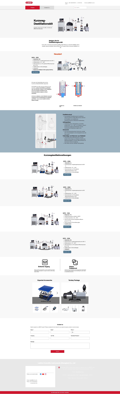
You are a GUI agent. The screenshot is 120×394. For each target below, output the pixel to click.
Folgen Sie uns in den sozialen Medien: (78, 378)
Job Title (52, 335)
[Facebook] (41, 374)
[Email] (60, 332)
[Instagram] (45, 374)
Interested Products (75, 335)
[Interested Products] (80, 338)
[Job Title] (60, 338)
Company (32, 335)
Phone (72, 330)
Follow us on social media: (32, 374)
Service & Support (47, 369)
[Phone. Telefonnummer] (81, 332)
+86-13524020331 (72, 2)
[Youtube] (43, 374)
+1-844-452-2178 (33, 383)
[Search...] (80, 7)
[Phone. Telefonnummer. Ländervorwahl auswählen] (73, 332)
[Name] (39, 332)
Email (52, 330)
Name (32, 330)
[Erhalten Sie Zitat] (67, 200)
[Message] (60, 345)
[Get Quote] (36, 72)
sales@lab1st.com (91, 2)
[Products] (32, 7)
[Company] (39, 338)
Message (32, 341)
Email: (28, 380)
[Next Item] (57, 293)
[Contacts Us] (47, 7)
